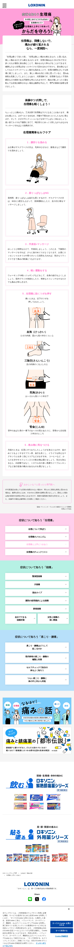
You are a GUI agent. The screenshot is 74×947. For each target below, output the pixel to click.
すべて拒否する (62, 931)
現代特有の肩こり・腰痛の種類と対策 (37, 658)
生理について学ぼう (37, 529)
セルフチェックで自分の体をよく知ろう (37, 668)
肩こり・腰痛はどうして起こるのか (37, 647)
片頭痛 (37, 584)
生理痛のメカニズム (37, 537)
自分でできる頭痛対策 (21, 618)
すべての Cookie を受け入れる (61, 924)
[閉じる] (69, 909)
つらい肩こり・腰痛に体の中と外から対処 (37, 679)
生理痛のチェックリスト (37, 552)
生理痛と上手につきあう (37, 544)
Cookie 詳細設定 (61, 936)
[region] (37, 926)
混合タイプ (37, 592)
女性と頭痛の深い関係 (53, 618)
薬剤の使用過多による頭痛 (37, 600)
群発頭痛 (37, 609)
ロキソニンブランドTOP (10, 873)
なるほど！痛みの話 (26, 873)
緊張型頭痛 (37, 576)
